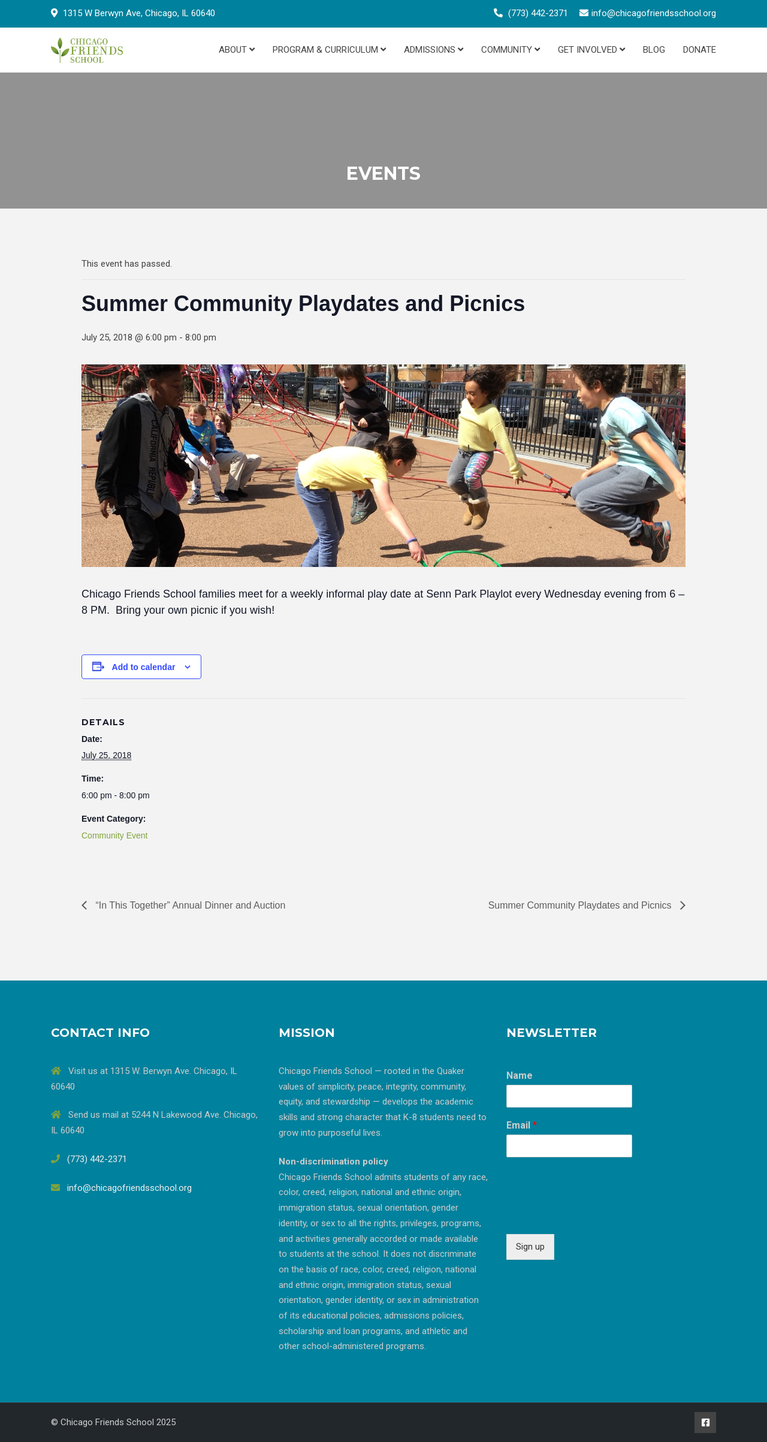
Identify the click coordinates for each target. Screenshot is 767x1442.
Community (510, 49)
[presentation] (597, 1214)
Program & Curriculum (329, 49)
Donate (699, 49)
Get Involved (591, 49)
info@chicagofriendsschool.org (653, 13)
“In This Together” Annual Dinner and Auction (189, 905)
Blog (654, 49)
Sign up (530, 1246)
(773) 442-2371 (538, 13)
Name (519, 1075)
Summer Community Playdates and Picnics (581, 905)
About (237, 49)
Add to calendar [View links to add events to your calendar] (144, 667)
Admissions (433, 49)
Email (521, 1125)
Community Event (114, 835)
